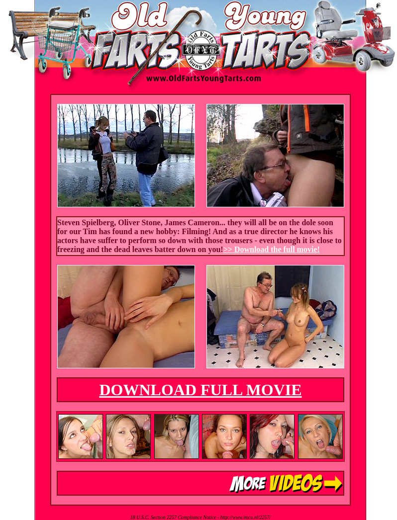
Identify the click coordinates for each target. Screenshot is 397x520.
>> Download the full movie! (271, 249)
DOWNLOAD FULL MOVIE (200, 390)
